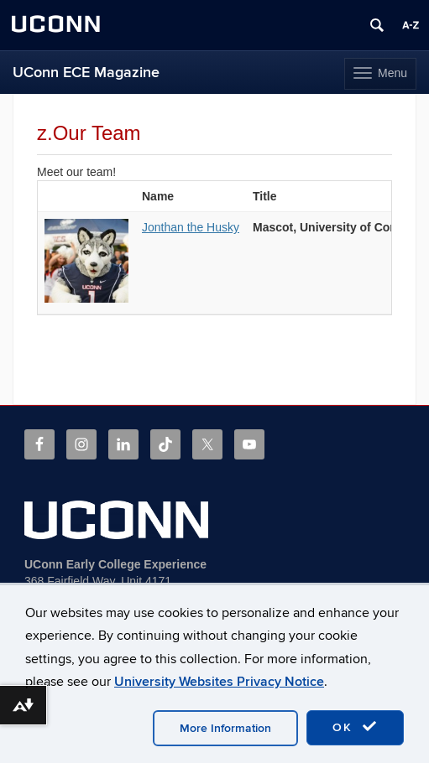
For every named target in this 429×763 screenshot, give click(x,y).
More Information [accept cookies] (225, 728)
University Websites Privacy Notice (219, 681)
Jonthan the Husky (190, 227)
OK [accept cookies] (355, 726)
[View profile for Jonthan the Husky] (86, 298)
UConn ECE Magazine (86, 72)
